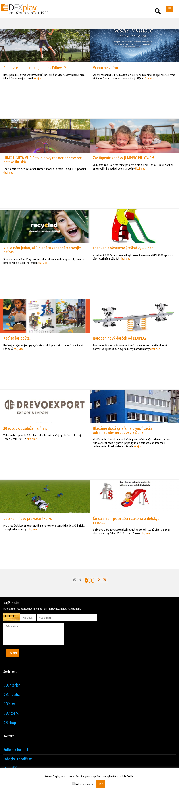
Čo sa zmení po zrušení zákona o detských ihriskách (127, 520)
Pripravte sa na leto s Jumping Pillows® (34, 67)
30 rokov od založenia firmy (25, 428)
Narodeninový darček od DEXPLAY (119, 338)
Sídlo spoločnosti (16, 749)
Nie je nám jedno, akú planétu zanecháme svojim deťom (42, 250)
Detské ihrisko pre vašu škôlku (27, 518)
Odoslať (12, 653)
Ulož (100, 784)
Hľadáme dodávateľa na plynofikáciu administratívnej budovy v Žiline (122, 430)
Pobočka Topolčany (17, 759)
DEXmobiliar (12, 694)
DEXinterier (11, 685)
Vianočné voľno (105, 67)
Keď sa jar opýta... (17, 338)
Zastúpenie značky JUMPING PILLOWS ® (123, 157)
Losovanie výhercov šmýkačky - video (123, 248)
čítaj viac (39, 78)
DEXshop (9, 722)
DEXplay (9, 704)
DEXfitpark (10, 713)
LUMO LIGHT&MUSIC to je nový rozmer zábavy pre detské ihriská (42, 159)
